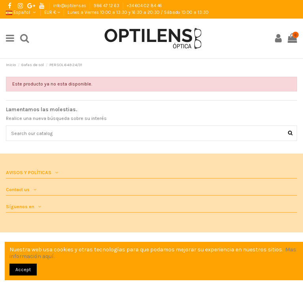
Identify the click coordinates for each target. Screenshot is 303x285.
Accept (23, 269)
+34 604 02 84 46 (144, 5)
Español (21, 12)
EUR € (52, 12)
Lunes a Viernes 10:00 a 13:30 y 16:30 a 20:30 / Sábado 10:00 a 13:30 (138, 12)
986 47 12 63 (107, 5)
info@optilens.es (70, 5)
